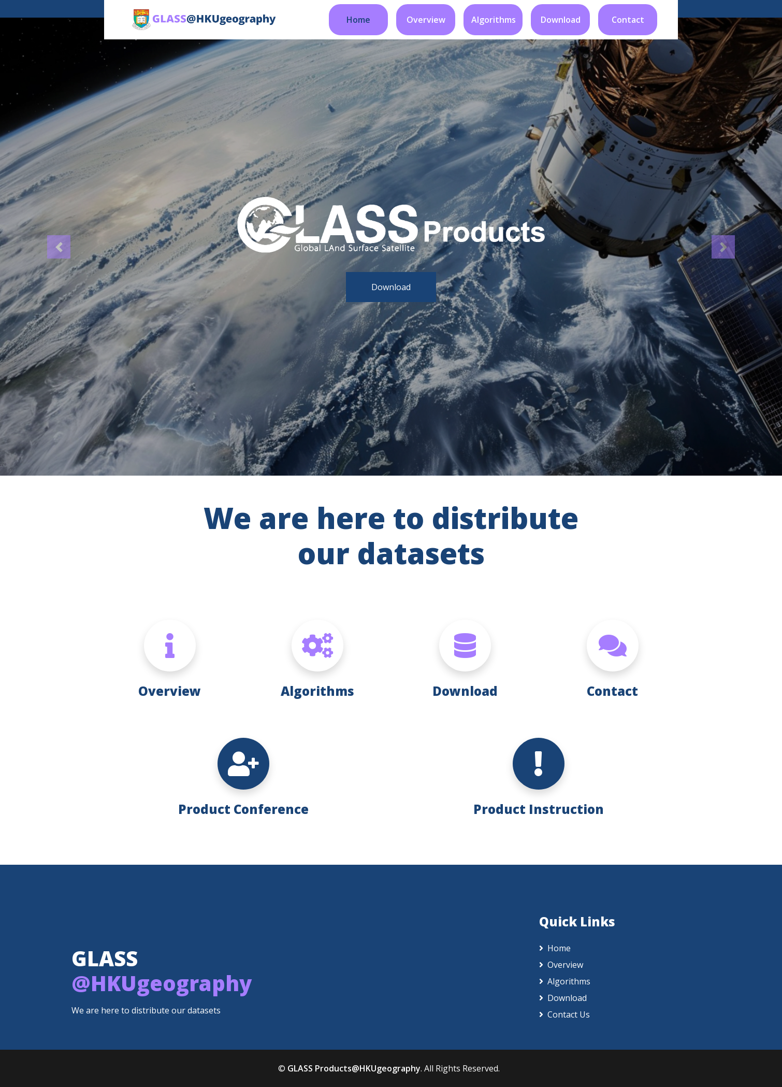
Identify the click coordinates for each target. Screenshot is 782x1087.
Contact (628, 19)
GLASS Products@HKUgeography (354, 1068)
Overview (426, 19)
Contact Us (564, 1014)
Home (358, 19)
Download (561, 19)
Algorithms (493, 19)
